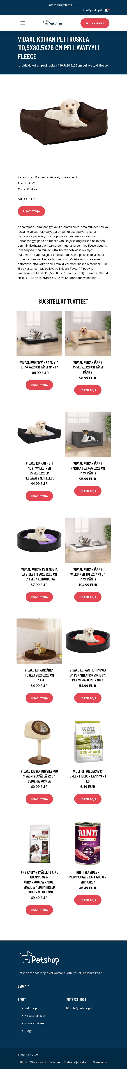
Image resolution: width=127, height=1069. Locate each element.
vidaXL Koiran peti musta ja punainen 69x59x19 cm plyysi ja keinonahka (88, 675)
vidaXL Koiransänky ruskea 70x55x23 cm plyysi (39, 675)
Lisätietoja (31, 211)
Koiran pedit (69, 177)
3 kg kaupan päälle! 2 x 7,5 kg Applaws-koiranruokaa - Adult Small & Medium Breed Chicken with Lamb (39, 882)
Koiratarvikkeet (35, 1023)
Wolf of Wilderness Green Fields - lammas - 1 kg (88, 776)
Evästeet (55, 1062)
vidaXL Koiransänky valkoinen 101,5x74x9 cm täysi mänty (87, 574)
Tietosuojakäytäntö (77, 1062)
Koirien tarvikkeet (47, 177)
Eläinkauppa (95, 23)
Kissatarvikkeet (35, 1016)
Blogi (28, 1031)
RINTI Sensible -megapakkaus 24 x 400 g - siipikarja (87, 877)
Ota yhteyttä (38, 1062)
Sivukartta (100, 1062)
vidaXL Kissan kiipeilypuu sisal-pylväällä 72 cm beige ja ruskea (39, 776)
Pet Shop (31, 1008)
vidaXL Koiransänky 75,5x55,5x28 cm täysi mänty (87, 367)
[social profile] (76, 4)
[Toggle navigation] (22, 22)
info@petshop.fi (92, 10)
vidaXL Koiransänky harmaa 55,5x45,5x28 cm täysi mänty (88, 468)
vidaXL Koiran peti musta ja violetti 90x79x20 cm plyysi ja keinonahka (39, 574)
